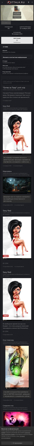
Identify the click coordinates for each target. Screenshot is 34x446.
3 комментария (18, 400)
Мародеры (7, 171)
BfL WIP (20, 89)
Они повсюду (8, 340)
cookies (3, 432)
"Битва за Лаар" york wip (22, 81)
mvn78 (18, 175)
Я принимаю (17, 443)
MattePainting (25, 175)
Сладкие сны (8, 406)
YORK (4, 81)
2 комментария (17, 165)
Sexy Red (6, 106)
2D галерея (24, 109)
